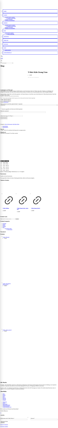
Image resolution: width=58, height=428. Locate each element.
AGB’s (4, 402)
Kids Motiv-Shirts (16, 124)
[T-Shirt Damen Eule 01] (37, 188)
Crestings (4, 223)
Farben (2, 101)
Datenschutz (5, 403)
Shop (4, 393)
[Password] (44, 419)
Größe (2, 99)
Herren (4, 225)
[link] (12, 63)
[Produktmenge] (17, 116)
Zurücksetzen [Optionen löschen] (5, 102)
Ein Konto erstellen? (4, 426)
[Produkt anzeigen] (9, 206)
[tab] (30, 126)
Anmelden (2, 422)
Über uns (4, 398)
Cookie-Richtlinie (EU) (7, 407)
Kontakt (4, 399)
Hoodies (4, 226)
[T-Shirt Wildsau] (9, 188)
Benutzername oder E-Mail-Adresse (7, 418)
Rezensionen (5, 127)
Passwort (33, 418)
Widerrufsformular (6, 406)
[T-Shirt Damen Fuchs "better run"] (23, 188)
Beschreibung (5, 126)
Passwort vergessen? (4, 424)
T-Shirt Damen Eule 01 (35, 208)
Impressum (5, 401)
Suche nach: (2, 218)
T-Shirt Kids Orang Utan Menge (6, 115)
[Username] (13, 419)
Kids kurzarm (9, 124)
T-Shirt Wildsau (6, 208)
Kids (6, 124)
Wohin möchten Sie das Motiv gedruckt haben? (11, 103)
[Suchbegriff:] (7, 63)
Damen (4, 224)
